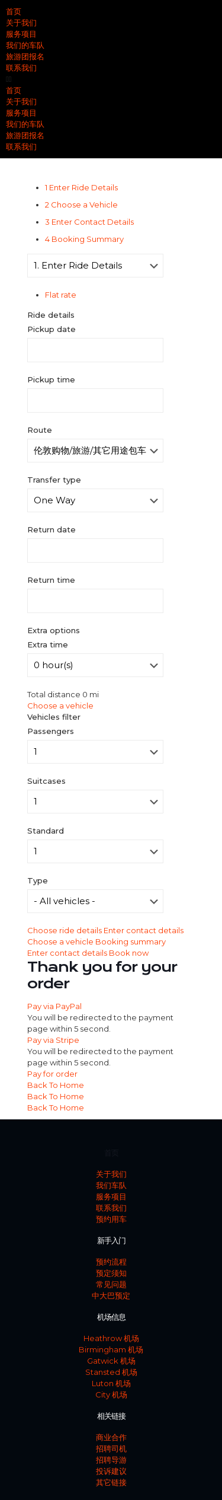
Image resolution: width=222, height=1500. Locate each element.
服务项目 (21, 34)
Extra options (53, 630)
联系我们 (21, 67)
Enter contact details (144, 930)
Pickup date (51, 329)
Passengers (50, 731)
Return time (51, 580)
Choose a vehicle (60, 705)
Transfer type (54, 479)
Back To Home (55, 1085)
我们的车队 (25, 45)
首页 (13, 11)
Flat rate (60, 294)
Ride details (51, 315)
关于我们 (21, 22)
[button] (111, 79)
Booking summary (130, 941)
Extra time (47, 644)
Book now (129, 953)
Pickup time (51, 379)
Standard (45, 830)
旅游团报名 (25, 56)
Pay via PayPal (54, 1006)
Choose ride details (65, 930)
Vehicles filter (54, 717)
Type (37, 880)
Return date (51, 529)
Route (39, 430)
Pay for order (52, 1073)
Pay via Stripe (53, 1040)
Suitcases (46, 781)
